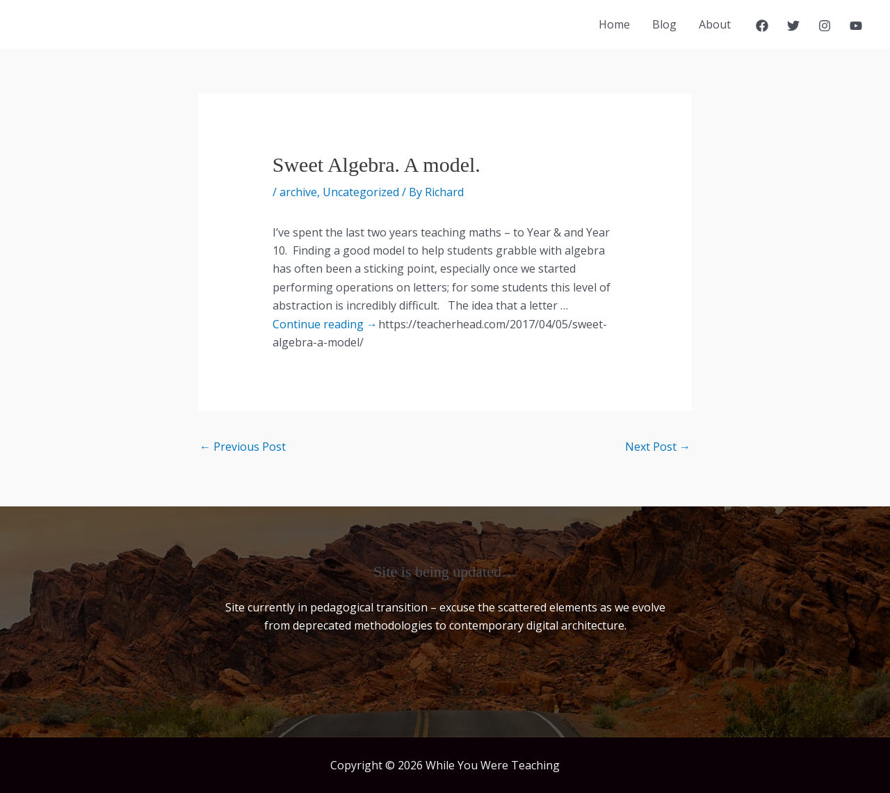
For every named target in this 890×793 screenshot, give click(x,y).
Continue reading (325, 324)
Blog (664, 24)
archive (298, 192)
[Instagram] (824, 25)
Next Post (657, 446)
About (715, 24)
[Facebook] (762, 25)
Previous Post (243, 446)
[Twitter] (793, 25)
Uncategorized (361, 192)
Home (614, 24)
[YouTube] (856, 25)
